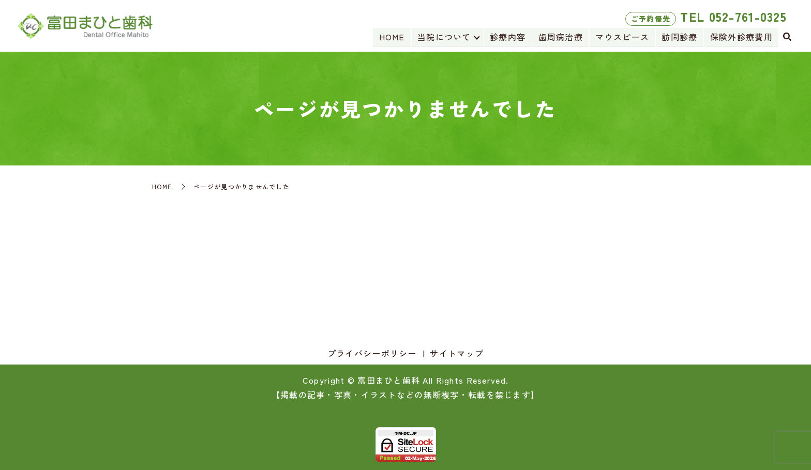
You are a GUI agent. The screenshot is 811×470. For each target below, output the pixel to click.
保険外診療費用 (741, 37)
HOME (394, 37)
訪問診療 (680, 37)
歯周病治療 (561, 37)
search (787, 37)
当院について (446, 37)
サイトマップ (457, 353)
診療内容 (509, 37)
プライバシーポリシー (372, 353)
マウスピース (623, 37)
